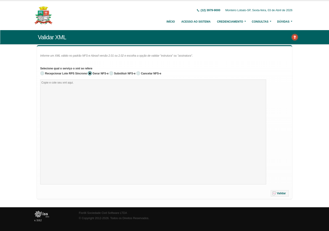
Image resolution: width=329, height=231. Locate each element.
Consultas (260, 21)
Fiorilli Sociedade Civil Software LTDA (103, 213)
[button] (280, 193)
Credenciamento (230, 21)
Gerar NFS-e (101, 73)
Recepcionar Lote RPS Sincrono (66, 73)
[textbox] (153, 131)
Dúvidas (283, 21)
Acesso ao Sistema (195, 21)
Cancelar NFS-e (151, 73)
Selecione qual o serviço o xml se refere (66, 68)
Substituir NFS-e (124, 73)
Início (171, 21)
